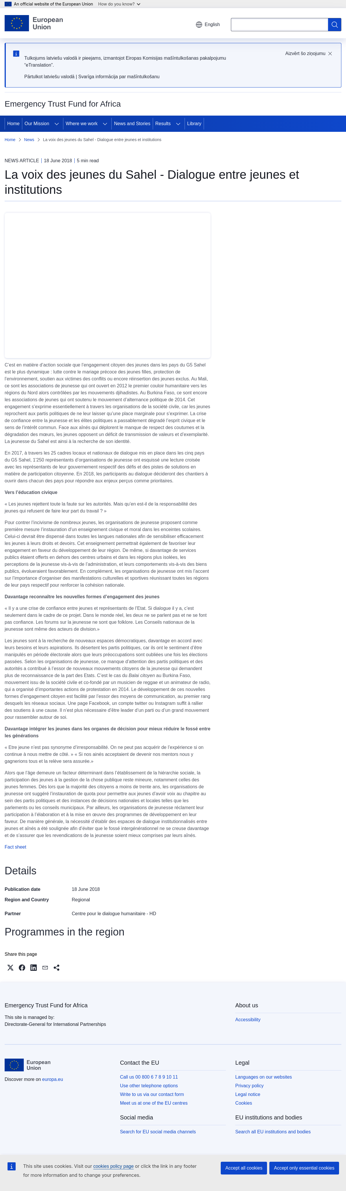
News (29, 139)
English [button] (208, 24)
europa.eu (52, 1079)
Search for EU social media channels (158, 1131)
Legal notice (247, 1094)
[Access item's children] (56, 124)
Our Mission (37, 123)
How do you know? (119, 3)
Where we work (81, 123)
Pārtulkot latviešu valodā (49, 76)
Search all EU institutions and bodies (273, 1131)
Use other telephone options (149, 1085)
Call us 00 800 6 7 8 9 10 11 (149, 1077)
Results (163, 123)
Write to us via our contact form (152, 1094)
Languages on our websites (263, 1077)
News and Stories (132, 123)
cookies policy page (113, 1166)
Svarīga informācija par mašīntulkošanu (118, 76)
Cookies (243, 1103)
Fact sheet (15, 847)
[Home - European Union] (34, 23)
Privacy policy (249, 1085)
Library (194, 123)
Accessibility (247, 1019)
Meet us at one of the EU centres (154, 1103)
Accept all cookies (243, 1168)
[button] (10, 967)
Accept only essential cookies (304, 1168)
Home (13, 123)
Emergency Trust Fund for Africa (46, 1005)
